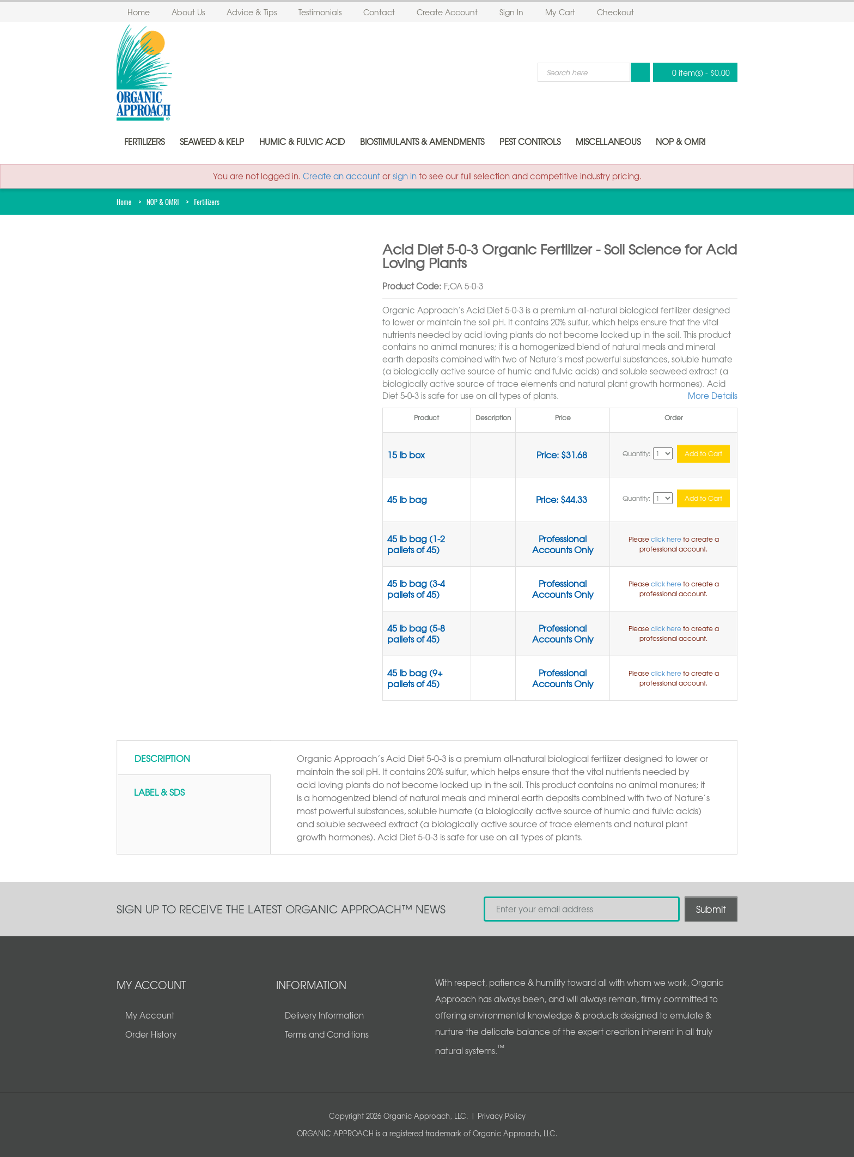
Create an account (341, 176)
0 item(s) (692, 72)
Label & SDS (159, 791)
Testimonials (319, 12)
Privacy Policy (502, 1116)
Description (162, 758)
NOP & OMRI (680, 142)
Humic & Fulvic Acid (302, 142)
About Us (188, 12)
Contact (379, 12)
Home (138, 12)
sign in (405, 176)
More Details (712, 396)
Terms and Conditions (327, 1034)
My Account (149, 1015)
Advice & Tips (252, 12)
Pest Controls (529, 142)
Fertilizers (144, 142)
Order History (150, 1034)
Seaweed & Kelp (212, 142)
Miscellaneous (608, 142)
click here (666, 539)
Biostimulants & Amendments (422, 142)
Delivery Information (324, 1015)
